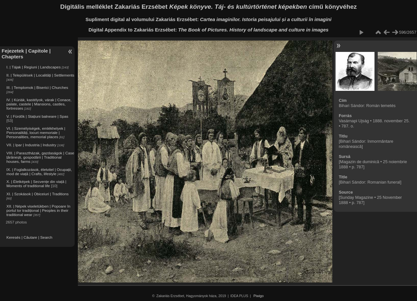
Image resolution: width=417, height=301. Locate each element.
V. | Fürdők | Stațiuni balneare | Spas (37, 116)
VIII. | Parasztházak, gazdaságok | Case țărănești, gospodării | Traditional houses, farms (40, 157)
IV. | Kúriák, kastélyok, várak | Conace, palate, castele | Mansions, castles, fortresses (39, 104)
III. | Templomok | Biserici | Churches (37, 87)
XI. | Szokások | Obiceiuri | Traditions (37, 194)
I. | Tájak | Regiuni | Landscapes (33, 67)
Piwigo (258, 296)
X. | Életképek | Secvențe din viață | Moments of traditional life (36, 183)
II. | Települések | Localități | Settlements (40, 75)
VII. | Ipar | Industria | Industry (31, 145)
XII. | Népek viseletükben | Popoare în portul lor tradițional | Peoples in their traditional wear (38, 210)
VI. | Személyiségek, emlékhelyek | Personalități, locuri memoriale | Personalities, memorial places (35, 132)
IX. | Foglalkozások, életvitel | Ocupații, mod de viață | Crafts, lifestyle (39, 171)
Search (46, 237)
